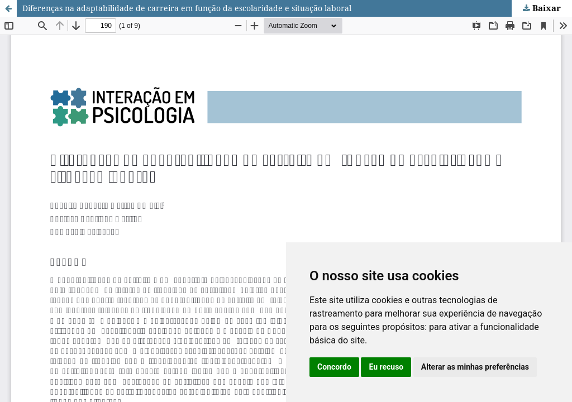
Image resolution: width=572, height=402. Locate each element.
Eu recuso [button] (386, 366)
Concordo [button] (334, 366)
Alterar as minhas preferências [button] (475, 366)
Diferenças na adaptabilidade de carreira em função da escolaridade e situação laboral (186, 8)
